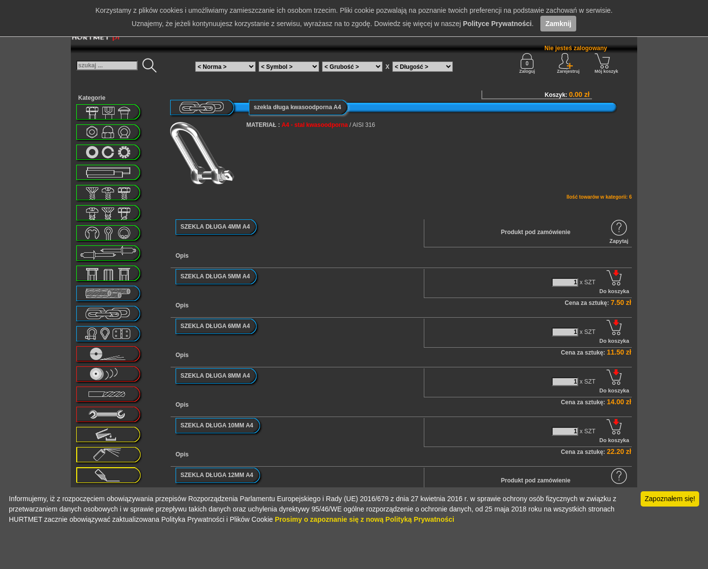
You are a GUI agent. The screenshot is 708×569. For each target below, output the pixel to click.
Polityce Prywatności (497, 24)
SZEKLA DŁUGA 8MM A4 (215, 375)
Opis (182, 255)
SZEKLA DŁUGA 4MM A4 (215, 226)
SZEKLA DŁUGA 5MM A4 (215, 276)
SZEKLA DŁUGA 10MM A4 (216, 425)
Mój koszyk (606, 63)
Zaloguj (527, 63)
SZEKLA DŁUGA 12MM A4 (216, 475)
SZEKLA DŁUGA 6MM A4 (215, 326)
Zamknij (558, 24)
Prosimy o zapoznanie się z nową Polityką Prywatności (364, 519)
